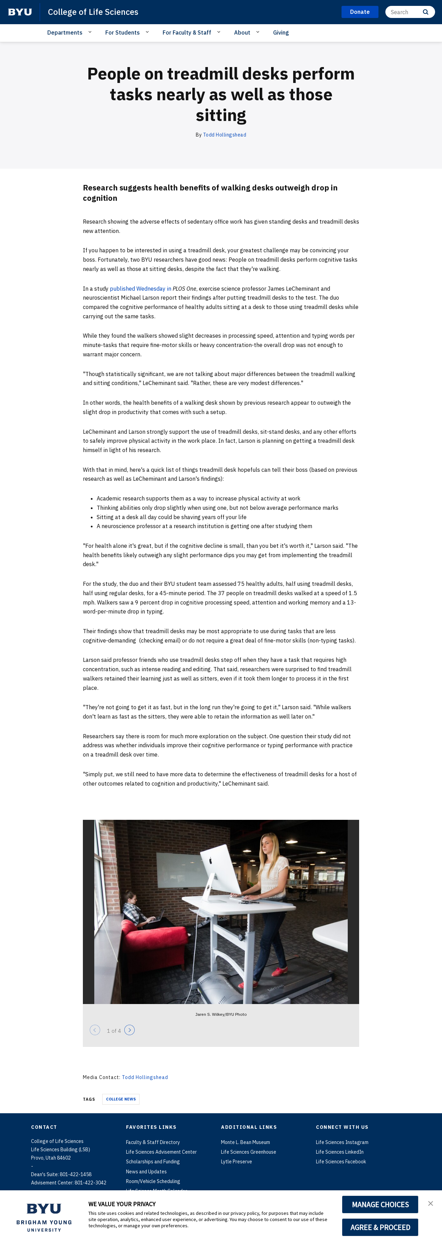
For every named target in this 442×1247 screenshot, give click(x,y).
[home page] (20, 12)
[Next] (129, 1030)
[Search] (410, 12)
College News (121, 1099)
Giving (281, 32)
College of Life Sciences (93, 11)
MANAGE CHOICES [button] (380, 1204)
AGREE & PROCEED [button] (380, 1227)
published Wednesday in (140, 288)
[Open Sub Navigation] (91, 32)
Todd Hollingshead (225, 135)
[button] (431, 1203)
